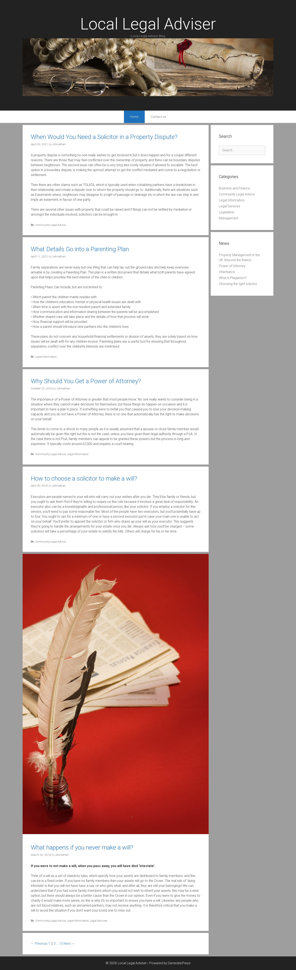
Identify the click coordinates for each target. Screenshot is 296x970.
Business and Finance (234, 188)
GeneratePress (179, 963)
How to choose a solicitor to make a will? (84, 478)
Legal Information (46, 356)
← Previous (39, 943)
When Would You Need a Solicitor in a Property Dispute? (104, 136)
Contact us (158, 117)
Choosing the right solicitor (238, 284)
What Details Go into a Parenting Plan (80, 249)
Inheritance (227, 272)
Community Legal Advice (50, 224)
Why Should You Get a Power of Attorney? (86, 381)
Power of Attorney (232, 266)
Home (134, 117)
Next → (69, 943)
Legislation (226, 212)
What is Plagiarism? (233, 278)
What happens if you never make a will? (82, 847)
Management (228, 218)
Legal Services (98, 920)
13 (61, 943)
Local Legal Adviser (148, 24)
